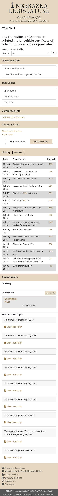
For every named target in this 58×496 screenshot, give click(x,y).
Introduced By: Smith (15, 68)
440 (50, 229)
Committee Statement (13, 117)
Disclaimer (8, 484)
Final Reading (11, 96)
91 (51, 258)
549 (50, 222)
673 (50, 178)
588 (50, 215)
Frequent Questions (13, 467)
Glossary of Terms (12, 477)
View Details (18, 152)
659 (50, 185)
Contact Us (9, 480)
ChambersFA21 (10, 300)
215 (50, 251)
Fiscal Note (7, 134)
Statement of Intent (12, 131)
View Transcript (13, 326)
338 (50, 244)
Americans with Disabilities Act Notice (22, 471)
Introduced (10, 90)
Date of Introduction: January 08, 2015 (23, 74)
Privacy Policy (10, 474)
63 (51, 265)
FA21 (25, 193)
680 (50, 171)
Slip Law (8, 102)
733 (50, 164)
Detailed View (41, 141)
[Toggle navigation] (8, 28)
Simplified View (17, 141)
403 (50, 236)
